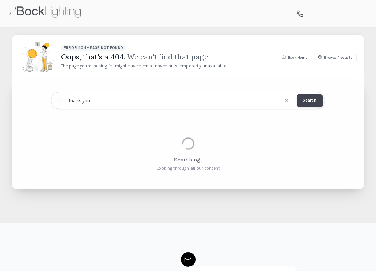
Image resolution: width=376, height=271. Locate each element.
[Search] (313, 14)
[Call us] (300, 14)
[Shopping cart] (327, 14)
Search (309, 100)
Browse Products (335, 57)
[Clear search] (286, 100)
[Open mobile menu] (360, 13)
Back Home (294, 57)
